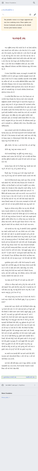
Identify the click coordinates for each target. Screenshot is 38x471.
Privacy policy (5, 397)
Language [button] (3, 15)
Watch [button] (31, 15)
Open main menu (3, 4)
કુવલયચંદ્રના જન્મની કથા (10, 377)
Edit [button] (35, 15)
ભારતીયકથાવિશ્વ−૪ (8, 10)
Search (34, 4)
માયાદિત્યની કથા (30, 377)
